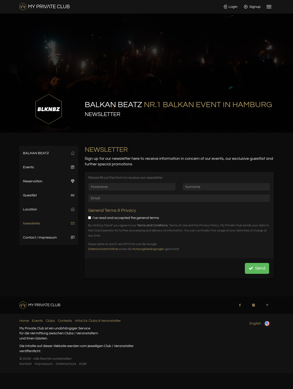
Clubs (50, 320)
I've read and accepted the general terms (123, 218)
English (260, 323)
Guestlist (48, 195)
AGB (83, 364)
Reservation (48, 181)
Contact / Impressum (48, 237)
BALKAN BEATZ (48, 153)
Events (48, 167)
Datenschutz (66, 364)
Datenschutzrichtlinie (103, 249)
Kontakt (25, 364)
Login (230, 6)
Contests (65, 320)
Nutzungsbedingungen (148, 249)
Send (257, 268)
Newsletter (48, 223)
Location (48, 209)
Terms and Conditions (152, 225)
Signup (252, 6)
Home (24, 320)
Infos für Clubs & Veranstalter (98, 320)
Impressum (44, 364)
